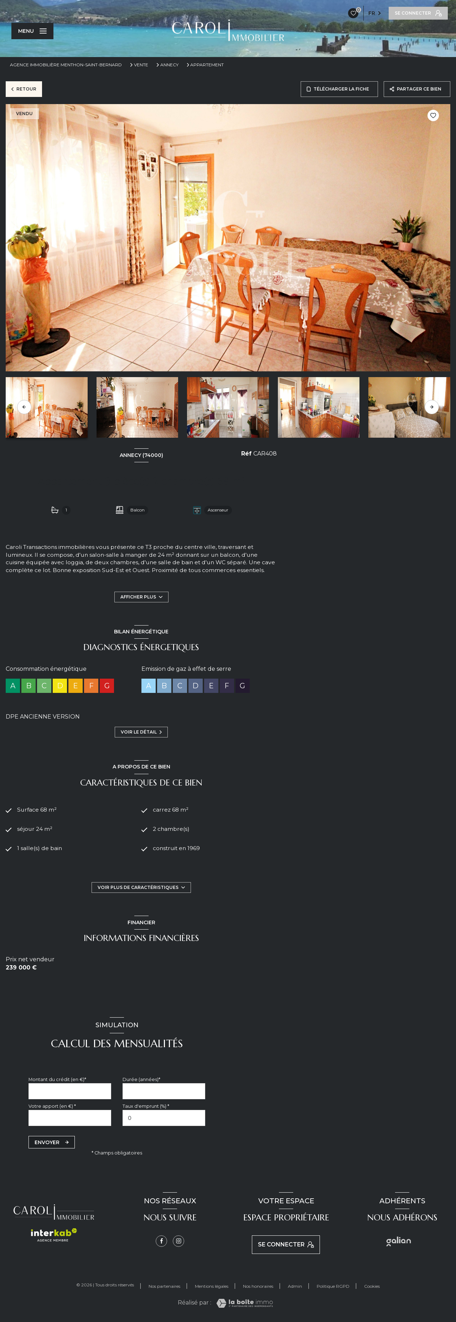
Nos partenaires (164, 1286)
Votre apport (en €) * (52, 1106)
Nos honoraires (258, 1286)
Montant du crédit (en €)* (57, 1079)
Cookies (372, 1286)
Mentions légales (211, 1286)
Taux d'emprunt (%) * (146, 1106)
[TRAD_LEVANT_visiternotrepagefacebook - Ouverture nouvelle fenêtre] (161, 1241)
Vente (141, 65)
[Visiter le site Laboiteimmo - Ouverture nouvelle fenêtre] (244, 1303)
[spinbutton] (164, 1118)
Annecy (169, 65)
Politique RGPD (333, 1286)
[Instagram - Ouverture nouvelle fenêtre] (178, 1241)
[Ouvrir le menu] (32, 31)
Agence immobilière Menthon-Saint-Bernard (66, 64)
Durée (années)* (141, 1079)
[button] (432, 407)
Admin (295, 1286)
